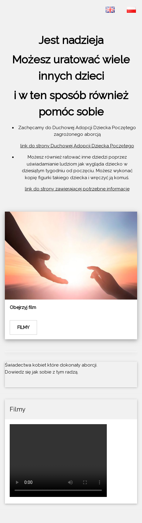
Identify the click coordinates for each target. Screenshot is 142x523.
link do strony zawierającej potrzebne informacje (77, 189)
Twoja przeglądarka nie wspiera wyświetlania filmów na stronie (58, 460)
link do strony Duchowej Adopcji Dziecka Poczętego (77, 146)
